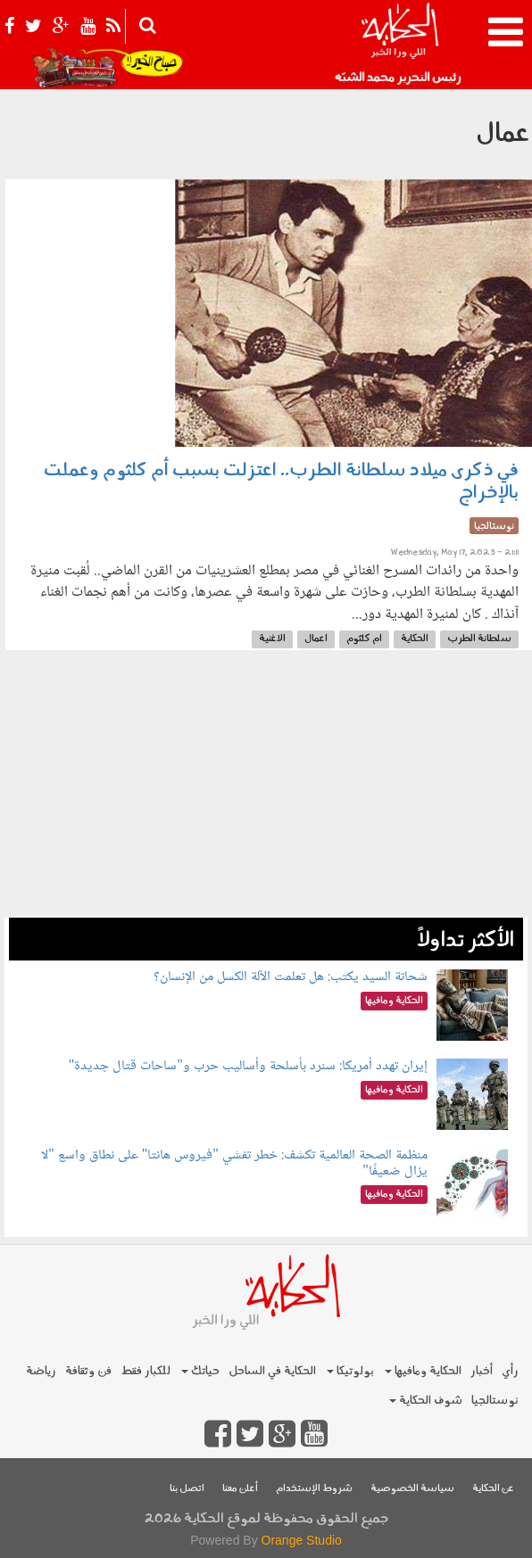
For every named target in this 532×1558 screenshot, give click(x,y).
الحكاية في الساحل (272, 1371)
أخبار (481, 1371)
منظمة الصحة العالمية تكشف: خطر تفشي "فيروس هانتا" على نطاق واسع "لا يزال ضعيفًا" (234, 1163)
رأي (510, 1371)
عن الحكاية (493, 1488)
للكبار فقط (145, 1371)
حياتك (200, 1371)
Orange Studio (302, 1540)
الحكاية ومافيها (423, 1371)
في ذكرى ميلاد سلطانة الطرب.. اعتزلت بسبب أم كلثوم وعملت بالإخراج (281, 482)
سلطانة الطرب (479, 639)
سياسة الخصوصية (412, 1488)
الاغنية (272, 639)
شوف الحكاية (425, 1400)
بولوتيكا (350, 1371)
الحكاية (414, 639)
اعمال (316, 639)
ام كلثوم (364, 639)
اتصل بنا (187, 1488)
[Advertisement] (266, 793)
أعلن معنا (240, 1488)
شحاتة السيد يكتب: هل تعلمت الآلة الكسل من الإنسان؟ (291, 977)
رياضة (41, 1371)
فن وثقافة (88, 1371)
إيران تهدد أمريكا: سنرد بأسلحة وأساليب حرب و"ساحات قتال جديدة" (248, 1066)
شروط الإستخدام (314, 1488)
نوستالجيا (495, 1400)
